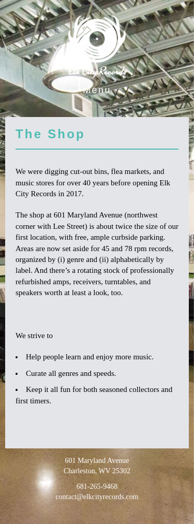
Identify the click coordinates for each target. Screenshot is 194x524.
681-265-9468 (97, 486)
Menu (97, 90)
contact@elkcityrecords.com (96, 497)
